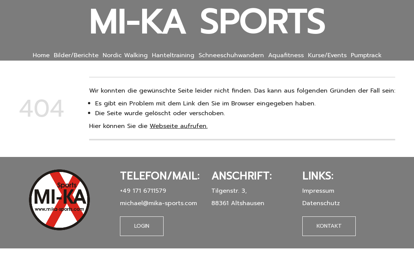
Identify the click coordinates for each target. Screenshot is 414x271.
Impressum (318, 190)
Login (141, 226)
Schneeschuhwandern (231, 55)
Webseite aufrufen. (179, 126)
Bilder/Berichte (76, 55)
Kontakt (329, 226)
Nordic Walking (125, 55)
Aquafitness (286, 55)
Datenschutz (321, 203)
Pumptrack (366, 55)
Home (41, 55)
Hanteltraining (173, 55)
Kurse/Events (327, 55)
